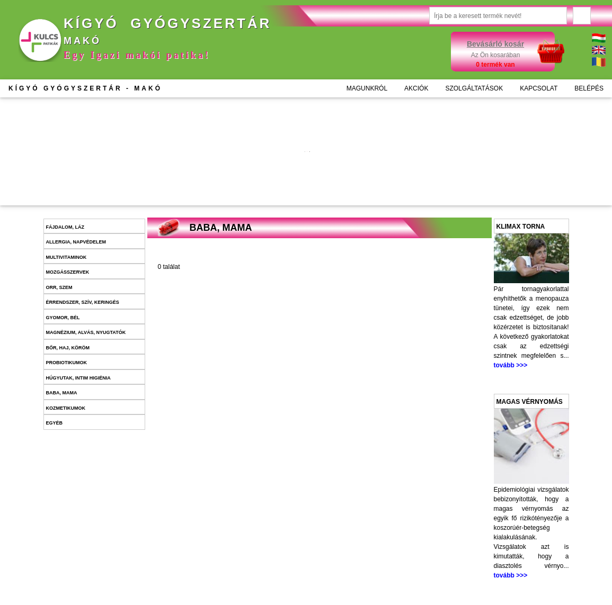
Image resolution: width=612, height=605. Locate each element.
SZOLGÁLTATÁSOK (474, 88)
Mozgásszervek (68, 272)
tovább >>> (511, 365)
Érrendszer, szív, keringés (82, 302)
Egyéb (54, 423)
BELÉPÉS (589, 88)
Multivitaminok (66, 257)
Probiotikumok (66, 362)
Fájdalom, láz (65, 227)
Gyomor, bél (63, 317)
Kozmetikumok (66, 408)
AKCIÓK (416, 88)
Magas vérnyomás (529, 401)
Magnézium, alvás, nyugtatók (86, 332)
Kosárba (247, 189)
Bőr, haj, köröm (68, 347)
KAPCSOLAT (538, 88)
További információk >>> (231, 167)
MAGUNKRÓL (367, 88)
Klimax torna (520, 226)
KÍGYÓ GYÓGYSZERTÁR (85, 88)
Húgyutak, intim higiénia (78, 378)
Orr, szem (59, 287)
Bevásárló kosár (495, 44)
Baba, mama (61, 392)
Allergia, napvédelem (76, 242)
